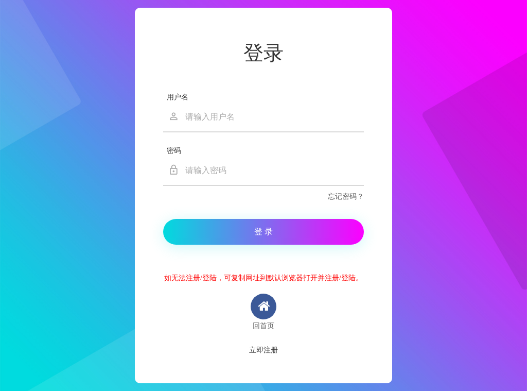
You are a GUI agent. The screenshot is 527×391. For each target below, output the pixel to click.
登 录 (263, 231)
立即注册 (263, 350)
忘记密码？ (346, 196)
